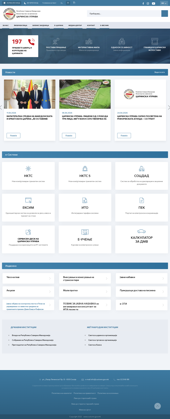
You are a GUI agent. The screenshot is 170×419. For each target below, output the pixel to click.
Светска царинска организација (102, 335)
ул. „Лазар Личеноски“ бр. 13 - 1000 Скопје (58, 379)
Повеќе (13, 135)
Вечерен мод (31, 3)
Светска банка (95, 345)
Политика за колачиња (107, 392)
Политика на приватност (85, 392)
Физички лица (20, 25)
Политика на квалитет (62, 392)
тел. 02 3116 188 (122, 379)
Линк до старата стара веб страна (85, 404)
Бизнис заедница (41, 25)
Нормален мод (11, 3)
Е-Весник (104, 25)
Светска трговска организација (102, 340)
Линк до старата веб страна (85, 398)
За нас (6, 25)
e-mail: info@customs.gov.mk (95, 379)
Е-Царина (58, 25)
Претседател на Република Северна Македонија (34, 345)
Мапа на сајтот (85, 410)
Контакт (91, 25)
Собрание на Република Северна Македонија (32, 340)
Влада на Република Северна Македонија (31, 335)
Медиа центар (75, 25)
